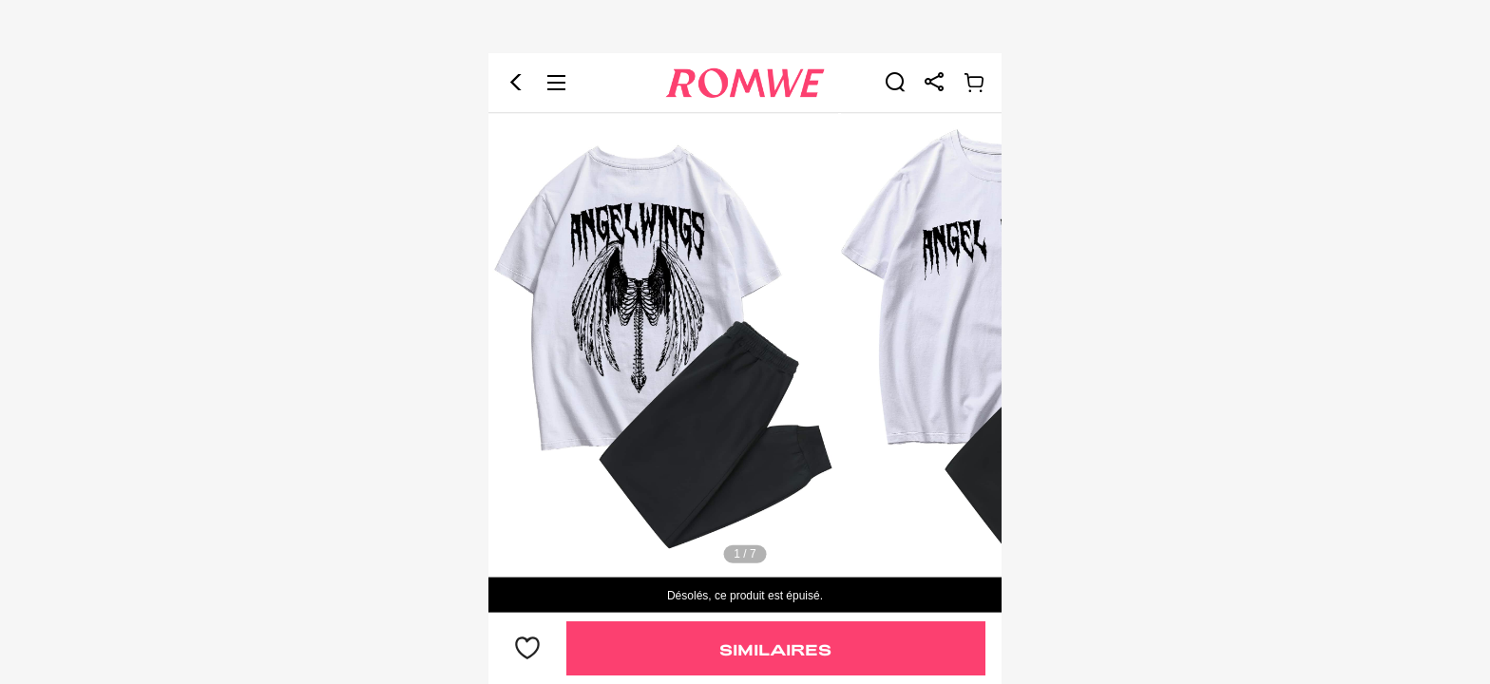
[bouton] (527, 648)
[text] (745, 346)
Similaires (775, 649)
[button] (516, 82)
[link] (895, 81)
